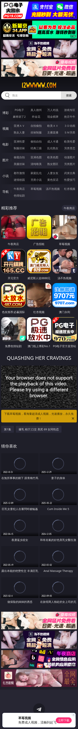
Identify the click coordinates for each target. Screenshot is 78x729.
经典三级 (36, 148)
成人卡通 (52, 141)
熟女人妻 (19, 132)
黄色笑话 (52, 180)
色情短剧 (19, 195)
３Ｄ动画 (69, 126)
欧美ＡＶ (52, 126)
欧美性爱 (69, 141)
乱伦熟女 (52, 148)
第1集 (7, 429)
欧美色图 (52, 157)
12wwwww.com (38, 85)
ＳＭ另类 (69, 132)
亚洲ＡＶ (19, 126)
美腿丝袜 (19, 164)
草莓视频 (36, 189)
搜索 (69, 95)
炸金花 (36, 116)
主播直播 (52, 132)
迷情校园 (19, 180)
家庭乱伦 (36, 173)
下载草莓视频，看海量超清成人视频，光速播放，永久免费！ (39, 416)
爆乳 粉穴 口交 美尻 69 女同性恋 (39, 429)
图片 (5, 160)
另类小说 (36, 180)
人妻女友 (52, 173)
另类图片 (69, 164)
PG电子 (19, 110)
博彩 (5, 113)
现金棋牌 (52, 116)
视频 (5, 128)
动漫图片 (69, 157)
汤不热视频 (53, 189)
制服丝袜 (19, 148)
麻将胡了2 (19, 116)
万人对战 (52, 110)
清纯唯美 (36, 164)
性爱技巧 (69, 180)
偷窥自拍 (19, 157)
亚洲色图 (36, 157)
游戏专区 (69, 110)
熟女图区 (52, 164)
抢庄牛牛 (69, 116)
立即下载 (63, 720)
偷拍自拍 (36, 141)
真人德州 (36, 110)
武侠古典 (69, 173)
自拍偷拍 (36, 126)
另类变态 (69, 148)
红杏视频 (69, 189)
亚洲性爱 (19, 141)
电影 (5, 144)
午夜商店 (19, 189)
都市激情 (19, 173)
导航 (5, 191)
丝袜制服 (36, 132)
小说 (5, 176)
